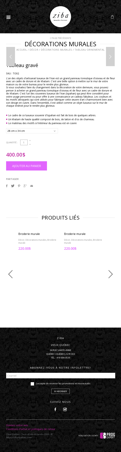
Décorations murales (56, 49)
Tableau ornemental (90, 49)
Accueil (21, 49)
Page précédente (60, 38)
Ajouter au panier (26, 166)
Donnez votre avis (17, 425)
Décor (34, 49)
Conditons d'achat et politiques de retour (30, 429)
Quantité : (12, 142)
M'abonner (60, 391)
